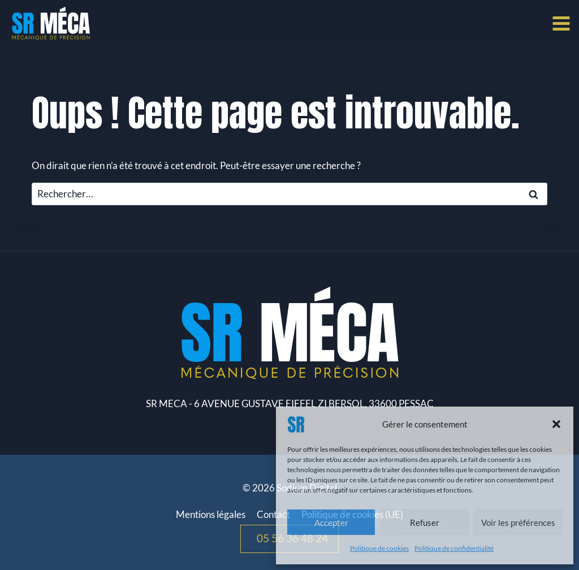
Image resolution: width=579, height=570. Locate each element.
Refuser (424, 522)
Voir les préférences (518, 522)
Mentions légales (210, 514)
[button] (556, 424)
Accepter (331, 522)
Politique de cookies (379, 548)
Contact (273, 514)
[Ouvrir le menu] (563, 23)
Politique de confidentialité (454, 548)
